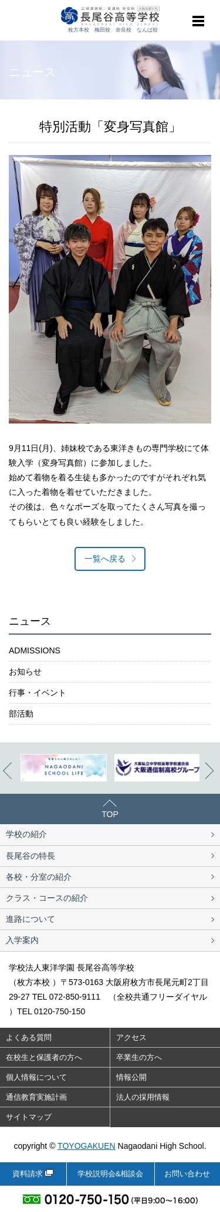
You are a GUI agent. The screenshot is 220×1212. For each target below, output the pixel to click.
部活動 (21, 713)
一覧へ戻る (105, 558)
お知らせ (25, 671)
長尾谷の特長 (30, 855)
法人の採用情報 (143, 1097)
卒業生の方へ (139, 1057)
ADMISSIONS (34, 650)
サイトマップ (29, 1117)
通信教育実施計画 (36, 1097)
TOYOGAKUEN (86, 1146)
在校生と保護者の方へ (44, 1057)
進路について (30, 919)
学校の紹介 (26, 834)
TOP (110, 814)
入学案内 (22, 940)
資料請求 (27, 1173)
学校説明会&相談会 (110, 1173)
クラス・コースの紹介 (47, 898)
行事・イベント (37, 692)
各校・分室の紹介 (39, 877)
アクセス (131, 1037)
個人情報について (36, 1077)
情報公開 (131, 1077)
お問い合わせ (187, 1173)
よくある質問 (29, 1037)
